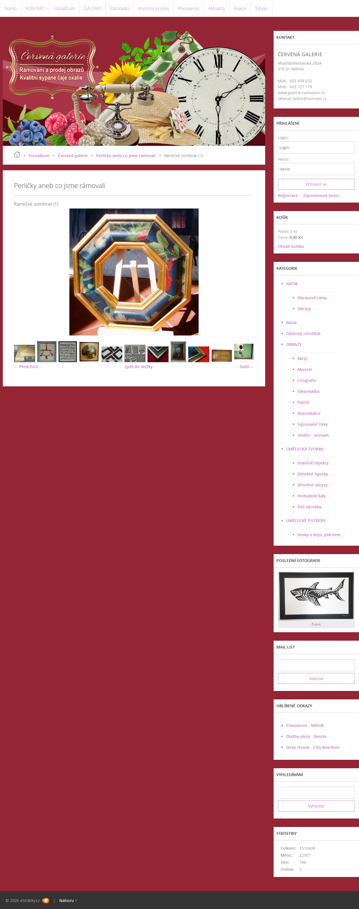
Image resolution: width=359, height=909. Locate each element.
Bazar (291, 322)
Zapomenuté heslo (321, 195)
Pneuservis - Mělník (305, 725)
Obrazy (304, 308)
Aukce (240, 8)
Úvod (17, 154)
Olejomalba (308, 391)
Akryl (302, 358)
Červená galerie (73, 155)
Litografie (306, 380)
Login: (283, 137)
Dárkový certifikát (303, 333)
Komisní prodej (153, 8)
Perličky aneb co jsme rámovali (126, 155)
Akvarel (304, 369)
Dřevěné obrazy (312, 485)
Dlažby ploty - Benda (306, 736)
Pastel (303, 402)
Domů (10, 8)
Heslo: (283, 159)
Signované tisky (312, 424)
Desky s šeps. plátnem (318, 534)
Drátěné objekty (313, 463)
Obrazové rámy (312, 297)
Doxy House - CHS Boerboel (313, 747)
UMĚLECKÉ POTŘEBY (305, 520)
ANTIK (292, 283)
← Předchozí (26, 366)
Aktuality (216, 8)
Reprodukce (309, 413)
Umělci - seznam (313, 435)
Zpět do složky (139, 366)
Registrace (288, 195)
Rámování (119, 8)
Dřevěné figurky (312, 474)
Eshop (261, 8)
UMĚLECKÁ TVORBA (305, 449)
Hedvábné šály (311, 495)
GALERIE (92, 8)
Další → (247, 366)
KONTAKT (35, 8)
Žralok (316, 624)
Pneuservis (188, 8)
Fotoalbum (64, 8)
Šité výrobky (309, 506)
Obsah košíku (291, 246)
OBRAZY (293, 344)
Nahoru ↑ (68, 900)
